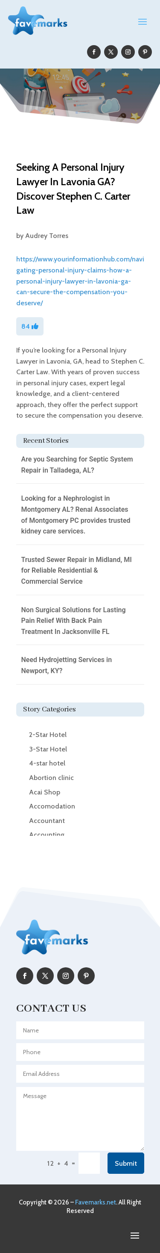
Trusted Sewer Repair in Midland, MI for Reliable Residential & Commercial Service (76, 570)
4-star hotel (47, 763)
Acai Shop (44, 792)
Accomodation (52, 806)
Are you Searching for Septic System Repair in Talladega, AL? (77, 464)
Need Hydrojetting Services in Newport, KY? (66, 665)
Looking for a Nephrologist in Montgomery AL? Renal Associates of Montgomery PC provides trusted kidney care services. (76, 514)
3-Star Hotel (48, 749)
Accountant (47, 821)
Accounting (46, 835)
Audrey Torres (46, 236)
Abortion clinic (51, 778)
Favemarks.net (95, 1202)
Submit (126, 1163)
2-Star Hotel (48, 735)
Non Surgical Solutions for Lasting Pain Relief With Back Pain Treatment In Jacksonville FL (73, 621)
